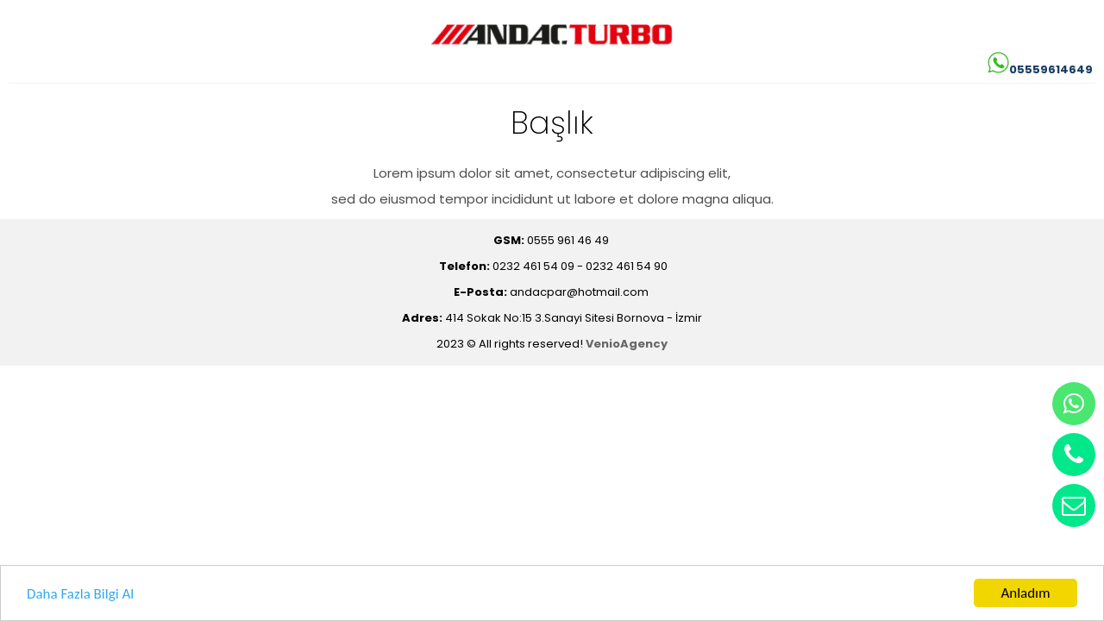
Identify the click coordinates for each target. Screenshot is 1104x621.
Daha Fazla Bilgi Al (80, 595)
